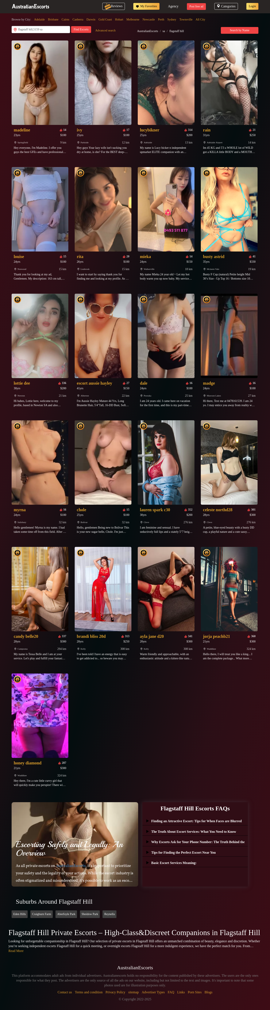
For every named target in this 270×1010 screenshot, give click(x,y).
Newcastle (149, 19)
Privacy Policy (115, 992)
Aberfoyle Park (66, 914)
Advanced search (105, 30)
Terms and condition (89, 992)
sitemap (133, 992)
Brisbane (53, 19)
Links (181, 992)
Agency (173, 6)
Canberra (78, 19)
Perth (161, 19)
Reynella (109, 914)
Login (252, 6)
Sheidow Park (90, 914)
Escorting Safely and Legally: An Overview (69, 848)
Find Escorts (81, 29)
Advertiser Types (153, 992)
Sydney (171, 19)
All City (200, 19)
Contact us (65, 992)
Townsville (186, 19)
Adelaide (39, 19)
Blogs (208, 992)
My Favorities (146, 6)
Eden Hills (19, 914)
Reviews (114, 6)
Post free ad (196, 6)
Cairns (65, 19)
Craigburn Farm (41, 914)
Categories (226, 6)
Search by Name (240, 30)
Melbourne (132, 19)
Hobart (119, 19)
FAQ (171, 992)
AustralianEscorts (147, 31)
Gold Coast (105, 19)
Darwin (90, 19)
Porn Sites (194, 992)
